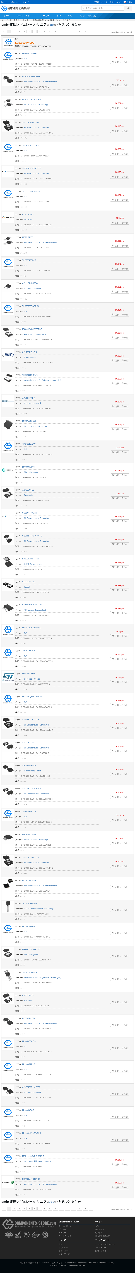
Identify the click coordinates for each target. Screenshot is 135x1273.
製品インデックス (25, 15)
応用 (59, 15)
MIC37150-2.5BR (29, 421)
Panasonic (28, 495)
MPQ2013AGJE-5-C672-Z (33, 1156)
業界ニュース (64, 1251)
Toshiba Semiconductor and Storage (39, 909)
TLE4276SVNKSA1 (30, 972)
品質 (60, 1244)
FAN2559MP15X (29, 880)
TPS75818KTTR (29, 811)
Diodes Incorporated (32, 288)
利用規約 (98, 1233)
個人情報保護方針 (102, 1236)
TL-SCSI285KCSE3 (30, 145)
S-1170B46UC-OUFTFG (32, 788)
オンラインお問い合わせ (105, 1244)
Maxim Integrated (31, 472)
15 (85, 31)
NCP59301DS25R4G (31, 76)
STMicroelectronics (32, 679)
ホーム (7, 15)
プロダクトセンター (22, 20)
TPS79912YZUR (29, 444)
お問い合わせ (115, 2)
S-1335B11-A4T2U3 (30, 720)
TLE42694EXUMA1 (30, 375)
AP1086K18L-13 (29, 765)
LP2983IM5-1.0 (28, 1064)
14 (79, 31)
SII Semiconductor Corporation (36, 128)
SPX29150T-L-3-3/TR (31, 1087)
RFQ (70, 15)
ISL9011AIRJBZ (28, 582)
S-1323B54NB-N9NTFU (32, 168)
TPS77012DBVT (29, 260)
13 (73, 31)
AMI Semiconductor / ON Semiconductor (40, 82)
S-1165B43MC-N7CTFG (32, 536)
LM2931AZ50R (28, 674)
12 (67, 31)
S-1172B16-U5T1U (30, 743)
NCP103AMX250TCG (31, 1179)
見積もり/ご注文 (101, 2)
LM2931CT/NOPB (25, 43)
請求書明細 (99, 1229)
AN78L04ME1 (28, 490)
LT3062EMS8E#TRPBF (32, 329)
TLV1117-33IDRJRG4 (31, 191)
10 (55, 31)
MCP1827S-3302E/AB (31, 99)
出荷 (97, 1226)
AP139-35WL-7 (28, 398)
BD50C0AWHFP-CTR (31, 559)
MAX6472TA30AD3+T (31, 949)
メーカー (45, 15)
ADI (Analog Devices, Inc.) (35, 334)
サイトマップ (64, 1254)
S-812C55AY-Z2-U (29, 513)
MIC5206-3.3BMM (29, 834)
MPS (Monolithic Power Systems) (38, 1161)
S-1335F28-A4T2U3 (30, 122)
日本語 (129, 2)
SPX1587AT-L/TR (29, 352)
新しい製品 (63, 1247)
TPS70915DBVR (29, 651)
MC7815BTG (27, 237)
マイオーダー (100, 1247)
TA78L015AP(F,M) (29, 903)
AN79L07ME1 (28, 995)
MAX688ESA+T (28, 467)
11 (61, 31)
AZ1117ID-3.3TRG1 (30, 283)
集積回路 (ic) (37, 20)
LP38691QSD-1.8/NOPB (32, 697)
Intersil (27, 587)
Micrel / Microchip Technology (36, 105)
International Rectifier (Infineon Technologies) (42, 380)
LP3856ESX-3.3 (28, 1041)
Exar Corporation (31, 357)
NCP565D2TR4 (28, 1018)
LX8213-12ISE (28, 214)
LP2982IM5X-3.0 (29, 926)
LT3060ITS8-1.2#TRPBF (32, 605)
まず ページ (6, 20)
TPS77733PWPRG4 (30, 306)
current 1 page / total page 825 (121, 32)
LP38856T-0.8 (28, 1110)
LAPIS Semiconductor (33, 564)
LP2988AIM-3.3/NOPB (31, 1133)
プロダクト (63, 1229)
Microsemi (28, 219)
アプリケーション (66, 1236)
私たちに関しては (87, 15)
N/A (25, 59)
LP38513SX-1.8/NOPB (31, 628)
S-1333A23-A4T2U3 (30, 857)
